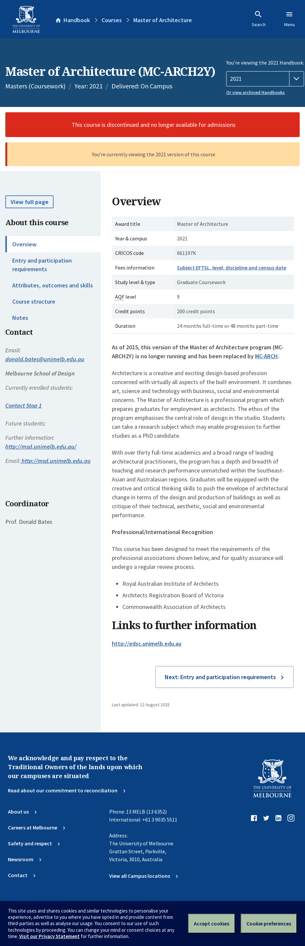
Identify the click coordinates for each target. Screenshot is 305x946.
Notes (20, 318)
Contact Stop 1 (23, 405)
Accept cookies (211, 923)
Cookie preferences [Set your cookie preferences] (268, 923)
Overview (24, 244)
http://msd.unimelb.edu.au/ (40, 446)
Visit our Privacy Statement (49, 936)
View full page (29, 202)
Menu (289, 18)
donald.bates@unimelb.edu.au (44, 359)
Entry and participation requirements (42, 265)
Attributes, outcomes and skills (52, 285)
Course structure (33, 301)
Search (259, 18)
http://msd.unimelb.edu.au (55, 461)
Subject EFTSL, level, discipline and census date (231, 267)
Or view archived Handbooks (255, 92)
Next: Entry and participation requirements (220, 677)
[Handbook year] (265, 79)
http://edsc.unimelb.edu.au (146, 643)
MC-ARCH (266, 356)
